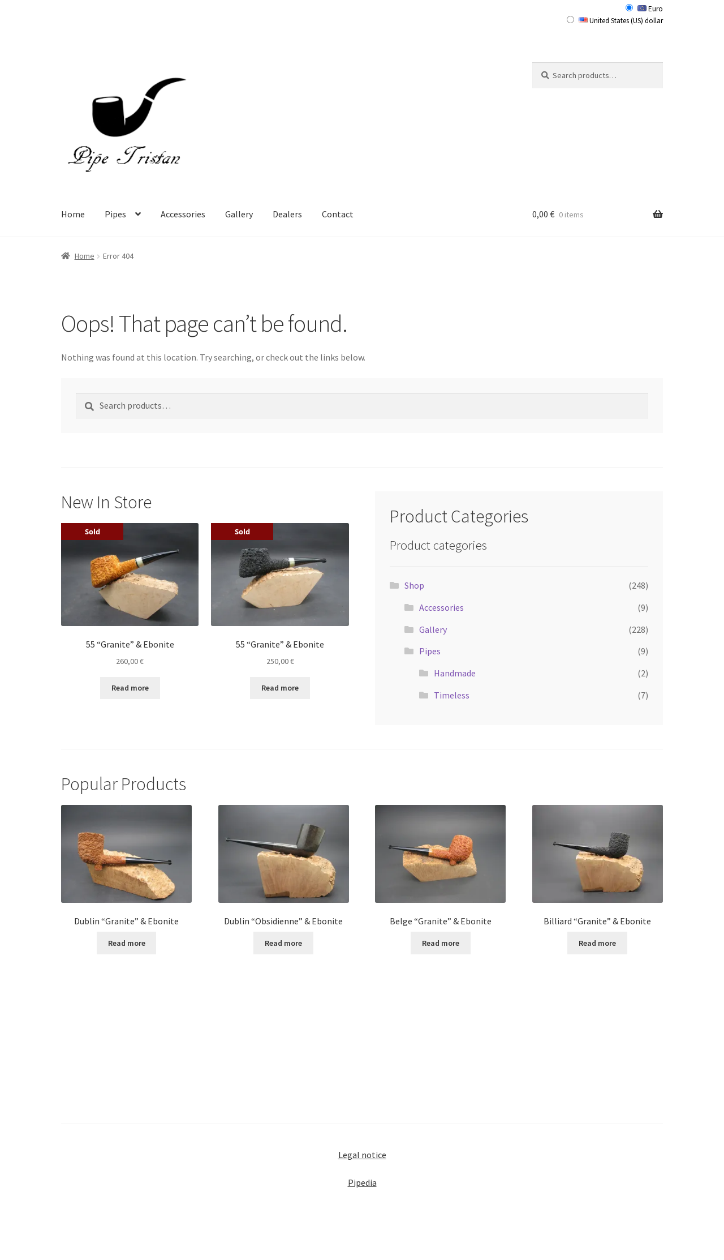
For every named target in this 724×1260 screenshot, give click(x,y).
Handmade (455, 673)
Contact (338, 214)
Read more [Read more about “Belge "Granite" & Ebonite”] (440, 943)
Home (73, 214)
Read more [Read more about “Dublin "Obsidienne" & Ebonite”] (283, 943)
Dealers (287, 214)
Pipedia (362, 1182)
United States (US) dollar (621, 20)
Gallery (239, 214)
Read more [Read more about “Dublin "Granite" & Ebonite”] (126, 943)
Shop (414, 585)
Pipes (115, 214)
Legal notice (362, 1154)
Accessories (183, 214)
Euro (650, 9)
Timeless (451, 695)
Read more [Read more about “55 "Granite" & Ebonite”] (130, 688)
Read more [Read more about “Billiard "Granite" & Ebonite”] (597, 943)
